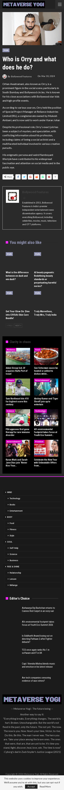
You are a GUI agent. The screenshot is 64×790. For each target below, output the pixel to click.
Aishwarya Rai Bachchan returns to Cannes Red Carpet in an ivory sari (38, 609)
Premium (39, 441)
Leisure (10, 380)
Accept (31, 786)
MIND (9, 492)
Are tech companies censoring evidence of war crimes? (36, 679)
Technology (40, 411)
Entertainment (42, 380)
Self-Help (14, 548)
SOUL (9, 542)
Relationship (15, 573)
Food (37, 350)
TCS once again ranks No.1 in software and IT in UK (35, 651)
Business (11, 350)
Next (18, 325)
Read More (45, 786)
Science (10, 411)
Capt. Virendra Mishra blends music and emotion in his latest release (38, 665)
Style (6, 50)
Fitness (13, 529)
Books (12, 505)
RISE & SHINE (13, 567)
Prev (9, 325)
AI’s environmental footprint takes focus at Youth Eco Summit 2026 (38, 623)
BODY (9, 517)
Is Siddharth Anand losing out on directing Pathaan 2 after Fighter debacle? (37, 638)
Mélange (14, 585)
